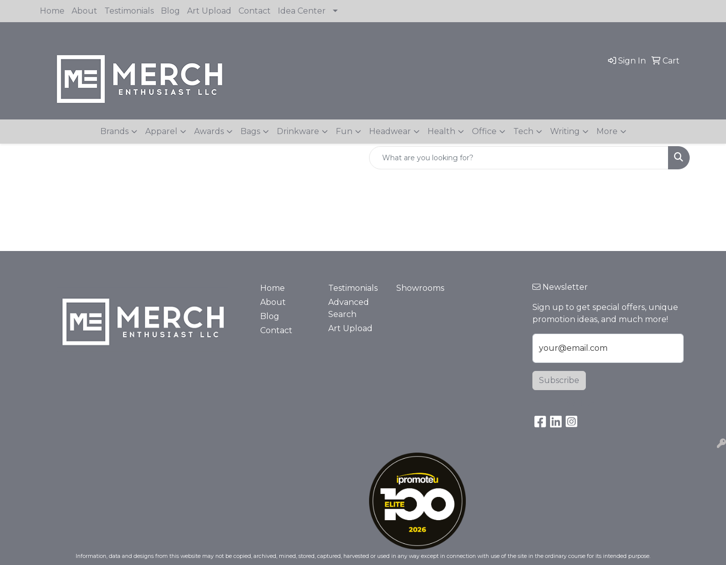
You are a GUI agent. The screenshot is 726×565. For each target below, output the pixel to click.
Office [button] (484, 131)
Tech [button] (523, 131)
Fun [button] (344, 131)
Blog (170, 11)
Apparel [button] (161, 131)
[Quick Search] (519, 157)
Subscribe (559, 380)
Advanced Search (348, 308)
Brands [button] (114, 131)
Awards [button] (209, 131)
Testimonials (129, 11)
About (84, 11)
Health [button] (441, 131)
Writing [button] (565, 131)
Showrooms (420, 288)
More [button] (607, 131)
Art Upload (209, 11)
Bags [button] (250, 131)
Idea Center (302, 11)
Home (52, 11)
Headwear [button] (390, 131)
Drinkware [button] (298, 131)
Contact (254, 11)
